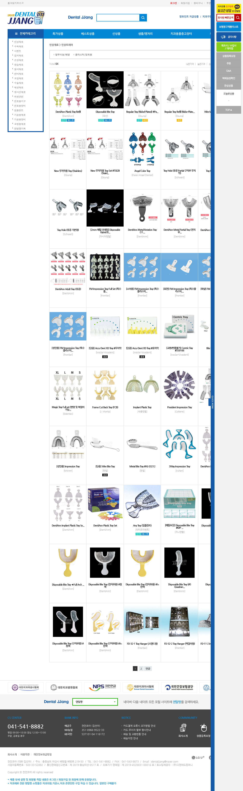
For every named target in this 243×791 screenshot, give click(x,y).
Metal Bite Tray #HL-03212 (142, 466)
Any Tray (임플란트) (142, 525)
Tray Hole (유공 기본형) (68, 230)
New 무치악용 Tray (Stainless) (68, 171)
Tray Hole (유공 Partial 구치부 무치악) (179, 171)
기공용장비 (20, 119)
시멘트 (17, 50)
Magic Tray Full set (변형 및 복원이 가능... (68, 408)
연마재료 (18, 73)
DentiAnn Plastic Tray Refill (68, 111)
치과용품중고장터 (181, 33)
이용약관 (25, 754)
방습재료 (18, 64)
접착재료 (18, 55)
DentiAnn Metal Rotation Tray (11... (142, 230)
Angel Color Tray (142, 171)
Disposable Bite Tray (105, 111)
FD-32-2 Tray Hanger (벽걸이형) (179, 643)
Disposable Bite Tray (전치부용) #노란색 (142, 585)
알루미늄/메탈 (62, 54)
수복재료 (18, 46)
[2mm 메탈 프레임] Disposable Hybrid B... (105, 230)
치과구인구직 (209, 16)
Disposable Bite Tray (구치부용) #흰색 (68, 644)
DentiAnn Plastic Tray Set (105, 525)
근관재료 (18, 60)
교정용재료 (20, 123)
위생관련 (18, 96)
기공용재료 (20, 114)
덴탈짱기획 (20, 128)
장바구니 (198, 3)
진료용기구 (20, 101)
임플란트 (18, 110)
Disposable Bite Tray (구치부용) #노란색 (105, 644)
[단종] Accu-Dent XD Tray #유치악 (142, 348)
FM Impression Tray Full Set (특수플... (105, 290)
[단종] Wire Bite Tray (105, 466)
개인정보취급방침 (42, 754)
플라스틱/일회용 (83, 54)
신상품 (116, 33)
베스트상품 (88, 33)
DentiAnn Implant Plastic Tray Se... (68, 525)
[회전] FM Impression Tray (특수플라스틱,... (179, 290)
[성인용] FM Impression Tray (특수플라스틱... (68, 349)
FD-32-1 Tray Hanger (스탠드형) (142, 643)
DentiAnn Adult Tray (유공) (68, 289)
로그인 (173, 3)
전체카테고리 (28, 33)
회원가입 (185, 3)
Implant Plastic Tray (142, 407)
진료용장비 (20, 105)
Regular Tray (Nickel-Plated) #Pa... (142, 111)
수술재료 (18, 82)
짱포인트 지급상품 (189, 16)
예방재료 (18, 87)
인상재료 (18, 41)
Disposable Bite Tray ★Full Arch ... (68, 584)
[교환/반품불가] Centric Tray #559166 (179, 349)
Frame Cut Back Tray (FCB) (105, 407)
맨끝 (148, 668)
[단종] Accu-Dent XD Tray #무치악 (105, 348)
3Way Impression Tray (179, 466)
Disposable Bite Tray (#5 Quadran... (179, 585)
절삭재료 (18, 69)
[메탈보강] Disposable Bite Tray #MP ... (179, 526)
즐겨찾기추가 (14, 3)
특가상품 (58, 33)
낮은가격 (190, 64)
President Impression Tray (179, 407)
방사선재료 (20, 92)
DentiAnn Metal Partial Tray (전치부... (179, 230)
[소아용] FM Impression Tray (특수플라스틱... (142, 290)
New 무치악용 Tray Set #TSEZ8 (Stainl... (105, 171)
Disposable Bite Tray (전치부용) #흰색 (105, 585)
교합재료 (18, 78)
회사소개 (12, 754)
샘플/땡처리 (145, 33)
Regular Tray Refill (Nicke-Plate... (179, 111)
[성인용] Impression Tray (68, 466)
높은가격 (201, 64)
